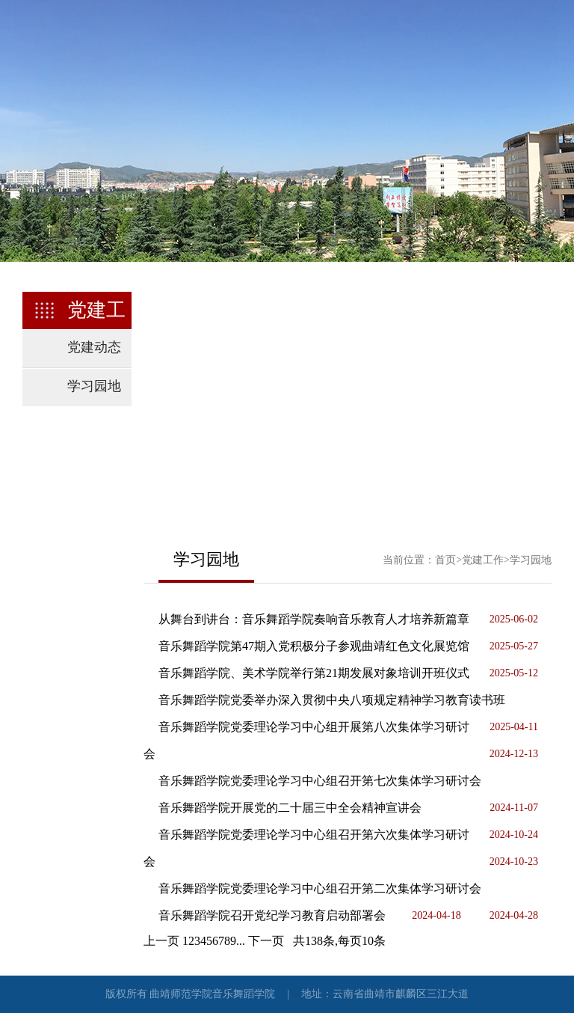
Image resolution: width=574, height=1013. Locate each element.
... (240, 940)
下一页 (266, 940)
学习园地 (94, 386)
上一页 (161, 940)
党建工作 (483, 560)
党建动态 (94, 347)
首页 (445, 560)
